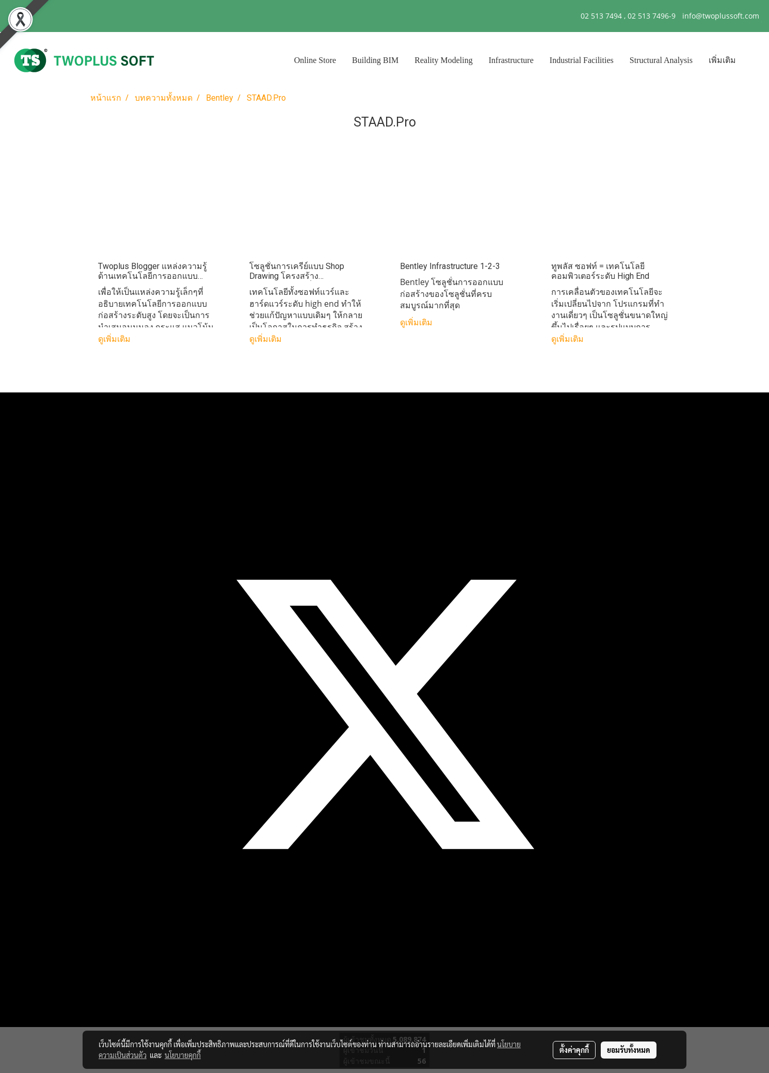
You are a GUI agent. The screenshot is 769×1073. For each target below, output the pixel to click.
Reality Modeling (443, 60)
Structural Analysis (661, 60)
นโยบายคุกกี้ (183, 1055)
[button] (753, 60)
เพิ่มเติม (722, 60)
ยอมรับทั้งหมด (628, 1049)
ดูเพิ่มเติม (115, 339)
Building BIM (375, 60)
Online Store (315, 60)
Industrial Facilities (582, 60)
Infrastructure (511, 60)
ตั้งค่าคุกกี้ (574, 1049)
